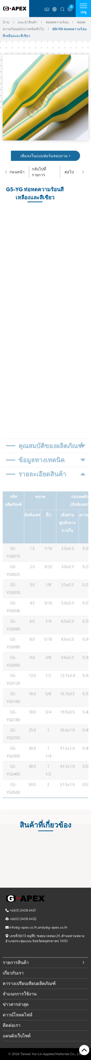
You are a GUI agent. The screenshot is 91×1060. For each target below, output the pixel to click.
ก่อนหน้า (15, 171)
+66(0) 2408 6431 (22, 910)
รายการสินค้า (16, 962)
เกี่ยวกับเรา (13, 973)
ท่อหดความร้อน (57, 22)
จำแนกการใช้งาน (19, 994)
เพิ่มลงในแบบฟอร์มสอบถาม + (45, 155)
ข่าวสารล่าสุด (16, 1004)
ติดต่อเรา (11, 1025)
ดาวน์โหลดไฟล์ (17, 1015)
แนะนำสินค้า (27, 22)
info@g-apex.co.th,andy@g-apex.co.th (38, 927)
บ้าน (6, 22)
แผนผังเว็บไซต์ (17, 1036)
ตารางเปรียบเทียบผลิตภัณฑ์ (29, 983)
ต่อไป (74, 171)
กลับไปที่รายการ (39, 171)
